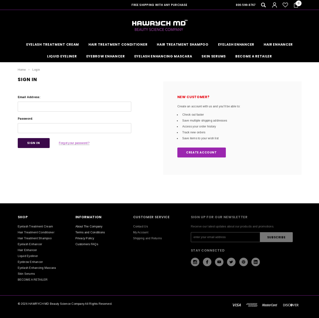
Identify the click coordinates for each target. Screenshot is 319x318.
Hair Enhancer (278, 44)
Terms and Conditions (90, 232)
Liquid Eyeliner (62, 56)
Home (22, 69)
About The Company (89, 226)
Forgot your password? (74, 143)
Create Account (201, 152)
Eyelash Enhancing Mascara (163, 56)
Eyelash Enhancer (236, 44)
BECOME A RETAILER (253, 56)
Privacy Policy (84, 238)
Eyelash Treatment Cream (52, 44)
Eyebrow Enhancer (105, 56)
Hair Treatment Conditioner (117, 44)
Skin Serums (213, 56)
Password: (25, 118)
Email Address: (29, 97)
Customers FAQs (86, 244)
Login (36, 69)
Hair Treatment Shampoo (182, 44)
